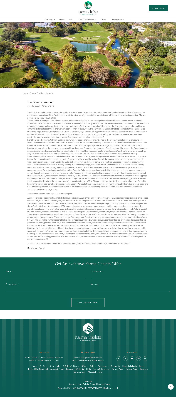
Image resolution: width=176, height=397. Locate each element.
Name (8, 271)
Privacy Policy (117, 369)
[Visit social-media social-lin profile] (125, 358)
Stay (61, 20)
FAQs (88, 369)
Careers (69, 369)
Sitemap (88, 381)
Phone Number (12, 284)
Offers (103, 20)
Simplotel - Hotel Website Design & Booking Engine (89, 384)
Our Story (48, 20)
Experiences (117, 20)
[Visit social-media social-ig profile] (145, 358)
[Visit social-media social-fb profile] (118, 358)
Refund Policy (132, 369)
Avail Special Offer (88, 302)
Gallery (92, 366)
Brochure (144, 369)
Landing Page (79, 372)
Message (94, 284)
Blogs (32, 93)
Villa (70, 20)
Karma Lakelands (129, 366)
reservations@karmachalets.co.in (88, 358)
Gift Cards (79, 369)
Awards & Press (57, 369)
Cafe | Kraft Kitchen (86, 20)
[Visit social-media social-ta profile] (138, 358)
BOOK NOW (158, 8)
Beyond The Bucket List (38, 369)
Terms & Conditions (101, 369)
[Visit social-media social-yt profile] (132, 358)
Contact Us (115, 366)
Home (25, 93)
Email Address (97, 271)
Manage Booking (95, 372)
